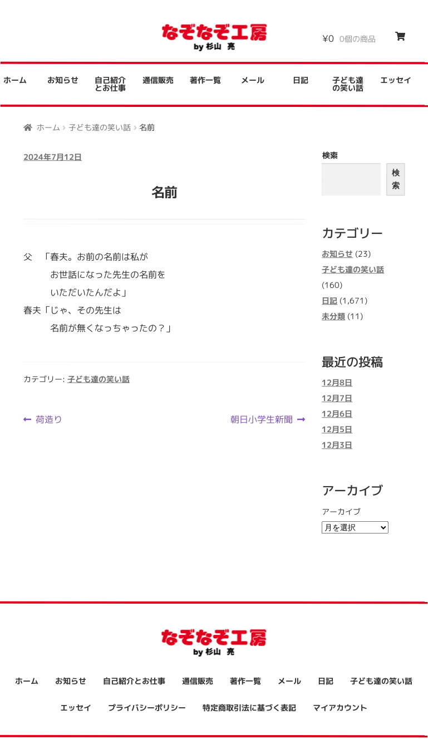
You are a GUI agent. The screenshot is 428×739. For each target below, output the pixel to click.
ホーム (48, 126)
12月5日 (337, 429)
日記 (300, 80)
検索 (330, 155)
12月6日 (337, 414)
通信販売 (158, 80)
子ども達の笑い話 (347, 84)
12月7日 (337, 398)
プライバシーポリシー (147, 707)
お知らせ (62, 80)
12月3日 (337, 445)
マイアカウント (340, 707)
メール (252, 80)
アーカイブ (341, 511)
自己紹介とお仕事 (110, 84)
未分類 (333, 316)
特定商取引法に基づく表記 (249, 707)
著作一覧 (205, 80)
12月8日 (337, 383)
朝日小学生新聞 (261, 419)
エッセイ (395, 80)
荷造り (48, 419)
